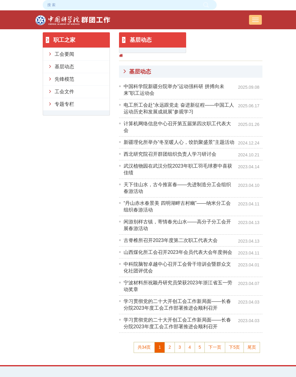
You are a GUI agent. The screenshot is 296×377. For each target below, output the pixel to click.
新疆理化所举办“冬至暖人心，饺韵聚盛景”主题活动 (179, 142)
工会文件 (61, 91)
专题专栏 (61, 104)
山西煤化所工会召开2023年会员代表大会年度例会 (178, 252)
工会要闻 (61, 54)
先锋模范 (61, 79)
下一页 (214, 347)
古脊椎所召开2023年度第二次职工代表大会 (171, 240)
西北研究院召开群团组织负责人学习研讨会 (170, 154)
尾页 (251, 347)
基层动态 (61, 66)
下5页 (234, 347)
